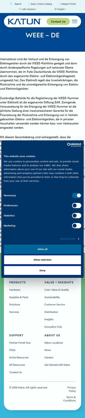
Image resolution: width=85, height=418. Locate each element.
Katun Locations (53, 342)
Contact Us (58, 21)
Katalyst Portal (67, 4)
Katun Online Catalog (40, 4)
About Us (52, 335)
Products (17, 282)
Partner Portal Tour (20, 342)
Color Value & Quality (56, 289)
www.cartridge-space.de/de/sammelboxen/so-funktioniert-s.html (41, 241)
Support (16, 335)
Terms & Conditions (69, 398)
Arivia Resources (19, 357)
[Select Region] (27, 9)
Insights (49, 319)
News (47, 350)
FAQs (12, 350)
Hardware (14, 289)
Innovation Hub (53, 326)
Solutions (14, 304)
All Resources (17, 365)
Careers (48, 357)
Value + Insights (59, 282)
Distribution (51, 312)
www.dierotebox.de (72, 245)
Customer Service (54, 304)
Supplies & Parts (18, 297)
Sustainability (52, 297)
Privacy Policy (71, 389)
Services (14, 312)
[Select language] (60, 9)
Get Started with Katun (57, 365)
